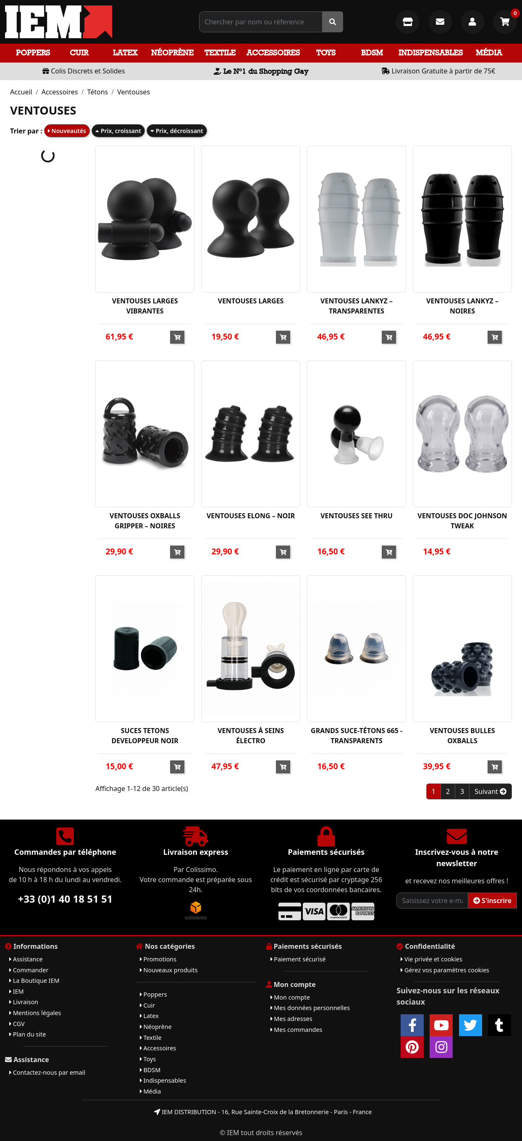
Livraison (23, 1002)
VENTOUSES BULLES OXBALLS (462, 735)
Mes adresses (291, 1019)
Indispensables (431, 52)
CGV (17, 1024)
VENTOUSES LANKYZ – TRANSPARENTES (356, 306)
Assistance (26, 959)
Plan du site (27, 1034)
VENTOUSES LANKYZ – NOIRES (462, 306)
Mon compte (290, 997)
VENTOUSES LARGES (251, 300)
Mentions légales (35, 1013)
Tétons (97, 92)
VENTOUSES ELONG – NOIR (251, 515)
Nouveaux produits (169, 970)
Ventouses (133, 92)
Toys (326, 52)
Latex (125, 52)
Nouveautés (67, 131)
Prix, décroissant (176, 131)
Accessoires (273, 52)
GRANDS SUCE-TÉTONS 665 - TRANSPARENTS (356, 735)
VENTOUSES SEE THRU (356, 515)
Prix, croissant (118, 131)
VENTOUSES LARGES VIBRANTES (145, 306)
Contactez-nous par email (47, 1072)
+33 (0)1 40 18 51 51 (65, 899)
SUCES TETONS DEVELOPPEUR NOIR (144, 735)
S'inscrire (492, 900)
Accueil (21, 92)
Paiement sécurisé (298, 959)
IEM (16, 991)
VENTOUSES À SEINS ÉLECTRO (251, 735)
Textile (220, 52)
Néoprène (172, 52)
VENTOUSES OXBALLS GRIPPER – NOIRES (145, 520)
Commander (28, 970)
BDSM (372, 52)
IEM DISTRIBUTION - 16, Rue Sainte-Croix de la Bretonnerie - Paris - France (263, 1112)
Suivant (490, 791)
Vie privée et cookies (431, 959)
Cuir (79, 52)
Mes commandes (296, 1030)
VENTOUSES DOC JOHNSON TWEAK (462, 520)
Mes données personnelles (310, 1008)
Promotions (158, 959)
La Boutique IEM (34, 980)
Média (489, 52)
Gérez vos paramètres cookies (445, 970)
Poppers (33, 52)
